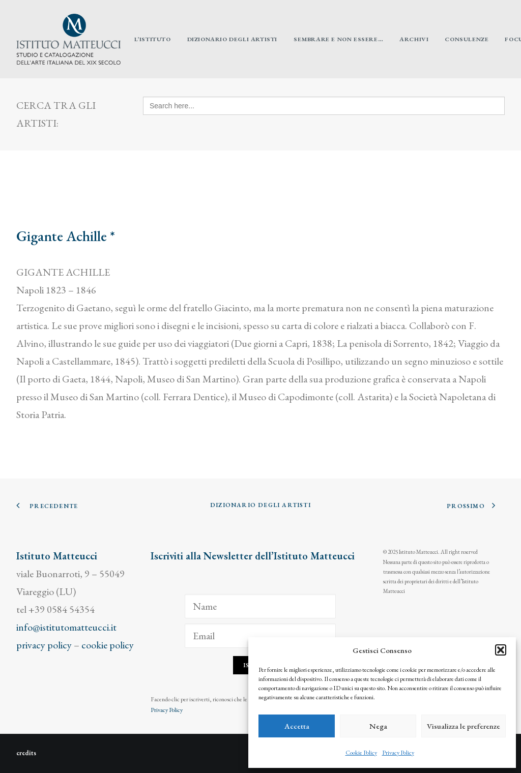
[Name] (260, 606)
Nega (378, 726)
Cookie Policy (361, 753)
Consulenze (466, 39)
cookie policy (107, 644)
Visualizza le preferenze (463, 726)
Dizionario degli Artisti (232, 39)
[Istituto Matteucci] (68, 39)
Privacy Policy (398, 753)
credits (26, 753)
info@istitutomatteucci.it (66, 627)
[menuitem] (152, 39)
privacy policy (44, 644)
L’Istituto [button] (152, 39)
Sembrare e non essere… (338, 39)
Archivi (413, 39)
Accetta (296, 726)
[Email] (260, 635)
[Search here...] (324, 106)
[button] (501, 650)
